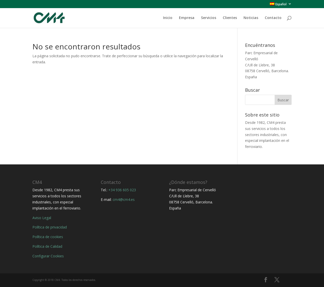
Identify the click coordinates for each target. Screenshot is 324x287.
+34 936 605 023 (122, 189)
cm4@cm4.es (124, 199)
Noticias (251, 18)
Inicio (167, 18)
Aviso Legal (41, 217)
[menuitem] (281, 5)
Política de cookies (47, 236)
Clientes (230, 18)
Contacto (273, 18)
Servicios (208, 18)
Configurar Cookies (48, 256)
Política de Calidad (47, 246)
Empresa (186, 18)
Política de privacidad (49, 227)
